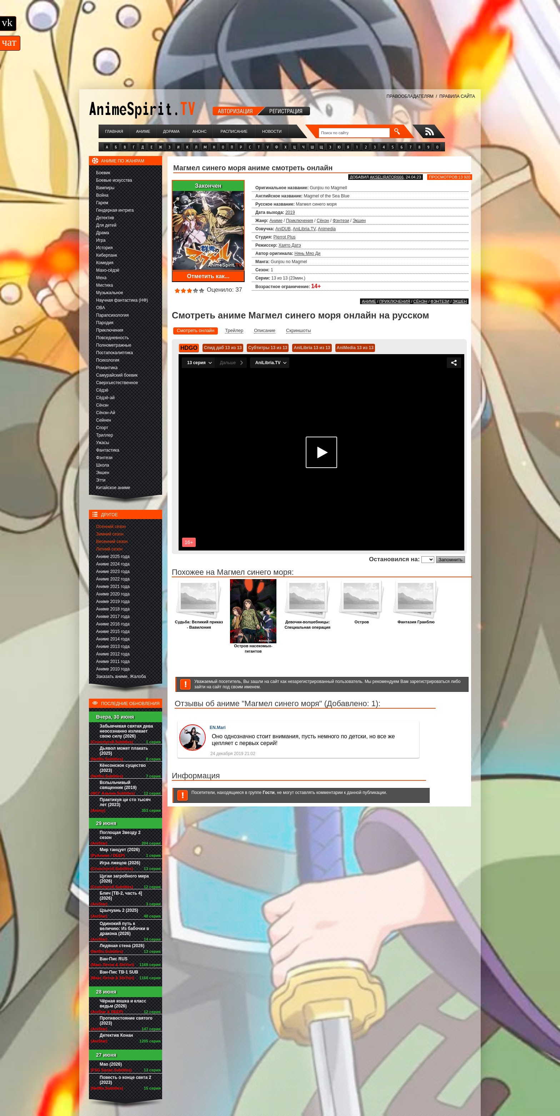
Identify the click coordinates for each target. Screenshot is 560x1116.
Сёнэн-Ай (105, 412)
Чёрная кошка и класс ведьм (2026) (123, 1004)
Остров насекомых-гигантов (253, 646)
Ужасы (102, 442)
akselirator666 (386, 177)
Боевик (103, 172)
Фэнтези (104, 457)
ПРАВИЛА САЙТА (457, 96)
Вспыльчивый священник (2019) (118, 785)
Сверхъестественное (117, 382)
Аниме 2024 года (113, 564)
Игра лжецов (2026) (120, 862)
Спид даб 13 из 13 (223, 347)
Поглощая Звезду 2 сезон (120, 835)
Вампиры (105, 187)
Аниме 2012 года (113, 654)
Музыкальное (109, 292)
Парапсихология (112, 315)
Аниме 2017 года (113, 616)
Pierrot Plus (285, 237)
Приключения (109, 330)
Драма (102, 232)
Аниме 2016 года (113, 624)
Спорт (102, 427)
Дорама (171, 131)
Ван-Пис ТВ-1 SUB (119, 972)
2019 (290, 212)
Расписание (234, 131)
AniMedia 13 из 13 (355, 347)
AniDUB (283, 228)
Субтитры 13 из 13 (268, 347)
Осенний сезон (111, 526)
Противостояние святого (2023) (126, 1021)
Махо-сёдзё (107, 270)
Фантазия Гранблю (416, 620)
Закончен (208, 186)
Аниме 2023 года (113, 571)
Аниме (143, 131)
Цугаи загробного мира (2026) (124, 879)
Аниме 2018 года (113, 609)
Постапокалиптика (114, 352)
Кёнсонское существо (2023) (123, 768)
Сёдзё (102, 390)
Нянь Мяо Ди (308, 253)
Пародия (105, 322)
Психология (107, 360)
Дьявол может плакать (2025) (124, 751)
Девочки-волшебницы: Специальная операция (307, 622)
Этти (100, 480)
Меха (101, 277)
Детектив (105, 217)
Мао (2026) (111, 1064)
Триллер (104, 435)
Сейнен (103, 420)
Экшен (102, 472)
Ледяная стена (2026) (122, 945)
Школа (102, 465)
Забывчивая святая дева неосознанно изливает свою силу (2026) (126, 731)
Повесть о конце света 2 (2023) (125, 1080)
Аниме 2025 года (113, 556)
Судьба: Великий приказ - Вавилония (199, 622)
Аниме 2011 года (113, 661)
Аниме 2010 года (113, 669)
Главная (114, 131)
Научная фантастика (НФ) (122, 300)
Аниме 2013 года (113, 646)
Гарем (102, 202)
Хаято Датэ (290, 245)
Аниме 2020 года (113, 594)
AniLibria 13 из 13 (312, 347)
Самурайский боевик (117, 375)
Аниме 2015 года (113, 631)
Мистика (104, 285)
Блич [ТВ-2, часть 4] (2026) (121, 896)
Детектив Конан (116, 1035)
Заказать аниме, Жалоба (121, 676)
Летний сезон (109, 549)
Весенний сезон (112, 541)
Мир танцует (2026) (120, 849)
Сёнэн (102, 405)
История (104, 247)
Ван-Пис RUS (114, 958)
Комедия (105, 262)
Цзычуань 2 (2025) (119, 910)
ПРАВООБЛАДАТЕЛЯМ (409, 96)
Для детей (106, 225)
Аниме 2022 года (113, 579)
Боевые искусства (114, 180)
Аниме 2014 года (113, 639)
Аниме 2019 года (113, 601)
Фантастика (107, 450)
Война (102, 195)
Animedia (327, 228)
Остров (362, 620)
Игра (100, 240)
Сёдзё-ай (105, 397)
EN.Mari (218, 727)
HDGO (189, 348)
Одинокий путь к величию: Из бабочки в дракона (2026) (124, 928)
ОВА (100, 307)
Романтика (107, 367)
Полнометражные (113, 345)
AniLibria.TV (304, 228)
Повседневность (112, 337)
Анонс (199, 131)
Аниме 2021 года (113, 586)
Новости (271, 131)
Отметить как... (208, 276)
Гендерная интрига (115, 210)
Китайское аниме (113, 487)
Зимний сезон (110, 534)
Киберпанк (106, 255)
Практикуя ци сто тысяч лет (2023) (125, 802)
